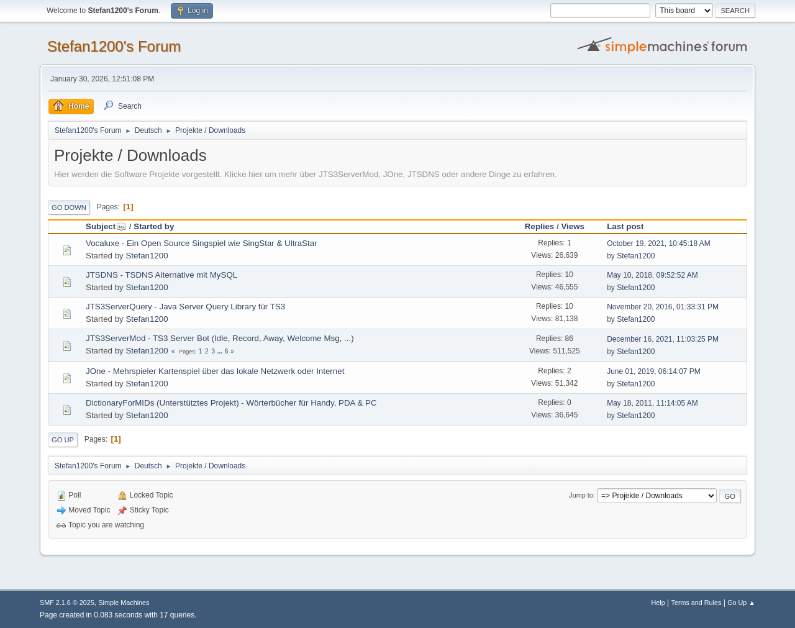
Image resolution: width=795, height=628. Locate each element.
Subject (106, 226)
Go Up (63, 440)
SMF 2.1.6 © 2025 (67, 602)
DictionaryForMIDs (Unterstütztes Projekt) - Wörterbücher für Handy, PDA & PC (231, 402)
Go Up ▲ (741, 602)
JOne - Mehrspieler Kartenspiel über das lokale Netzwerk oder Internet (215, 371)
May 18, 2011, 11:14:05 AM (652, 403)
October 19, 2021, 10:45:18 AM (659, 243)
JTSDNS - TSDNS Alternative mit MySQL (161, 275)
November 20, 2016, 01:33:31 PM (663, 307)
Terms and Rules (696, 602)
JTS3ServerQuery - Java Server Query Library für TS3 (185, 306)
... (220, 351)
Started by (154, 226)
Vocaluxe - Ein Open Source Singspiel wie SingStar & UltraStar (201, 243)
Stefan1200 (146, 255)
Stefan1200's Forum (114, 46)
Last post (625, 226)
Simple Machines (123, 602)
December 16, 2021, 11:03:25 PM (663, 339)
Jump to (581, 495)
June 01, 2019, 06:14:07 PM (654, 371)
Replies (539, 226)
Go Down (69, 207)
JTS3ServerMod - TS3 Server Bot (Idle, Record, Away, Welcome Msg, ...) (220, 338)
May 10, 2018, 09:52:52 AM (652, 275)
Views (572, 226)
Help (658, 602)
